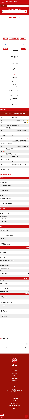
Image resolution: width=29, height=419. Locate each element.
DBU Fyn (14, 400)
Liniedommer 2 (14, 103)
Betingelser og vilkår (14, 381)
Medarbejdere (14, 375)
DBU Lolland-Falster (14, 405)
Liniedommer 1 (14, 98)
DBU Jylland (14, 402)
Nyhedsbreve (14, 370)
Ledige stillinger (14, 376)
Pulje (14, 73)
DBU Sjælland (14, 407)
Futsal (14, 408)
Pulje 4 (14, 74)
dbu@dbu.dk (15, 391)
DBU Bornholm (14, 398)
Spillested (14, 77)
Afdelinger (14, 373)
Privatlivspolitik (14, 378)
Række (14, 68)
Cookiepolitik (14, 380)
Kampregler (23, 38)
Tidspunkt (14, 89)
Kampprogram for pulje (14, 38)
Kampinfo (5, 38)
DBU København (14, 403)
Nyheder (14, 371)
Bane (14, 84)
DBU (14, 397)
